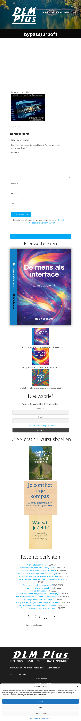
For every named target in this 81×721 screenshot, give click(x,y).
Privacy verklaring (71, 644)
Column (55, 635)
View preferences (40, 714)
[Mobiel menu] (14, 3)
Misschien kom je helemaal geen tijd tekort (38, 570)
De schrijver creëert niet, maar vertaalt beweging (37, 593)
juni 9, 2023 (25, 92)
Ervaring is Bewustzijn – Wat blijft (38, 599)
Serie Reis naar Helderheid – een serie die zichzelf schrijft (43, 579)
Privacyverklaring (44, 718)
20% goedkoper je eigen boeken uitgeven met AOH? (38, 602)
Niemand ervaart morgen (38, 565)
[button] (77, 686)
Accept (40, 701)
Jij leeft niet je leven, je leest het (38, 588)
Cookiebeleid (34, 718)
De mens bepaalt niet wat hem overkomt (38, 608)
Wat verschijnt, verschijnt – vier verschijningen (37, 573)
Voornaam (40, 408)
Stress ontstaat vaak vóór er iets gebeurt (37, 567)
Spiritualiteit (8, 644)
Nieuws (19, 635)
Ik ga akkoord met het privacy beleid (42, 425)
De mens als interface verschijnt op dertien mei (38, 576)
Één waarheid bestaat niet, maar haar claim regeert (37, 596)
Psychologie (69, 635)
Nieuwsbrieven (52, 644)
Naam (14, 183)
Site (12, 203)
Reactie (15, 152)
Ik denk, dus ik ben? (38, 591)
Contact (22, 644)
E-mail (14, 193)
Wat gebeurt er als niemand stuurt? (38, 585)
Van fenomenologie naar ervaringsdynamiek (38, 605)
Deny (40, 707)
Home (9, 635)
